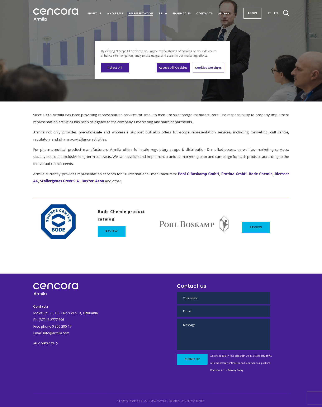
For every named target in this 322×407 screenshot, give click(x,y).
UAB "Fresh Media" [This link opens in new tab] (193, 401)
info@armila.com (56, 333)
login (252, 13)
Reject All (115, 68)
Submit (192, 359)
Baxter (87, 181)
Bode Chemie (261, 173)
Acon (99, 181)
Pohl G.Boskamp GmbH (198, 173)
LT (269, 13)
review (111, 231)
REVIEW (256, 227)
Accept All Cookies (173, 68)
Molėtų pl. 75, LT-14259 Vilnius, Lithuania (65, 313)
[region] (162, 60)
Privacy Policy (235, 370)
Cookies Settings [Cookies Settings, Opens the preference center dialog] (208, 68)
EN (276, 13)
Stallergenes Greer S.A (59, 181)
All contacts (45, 343)
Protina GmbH (234, 173)
